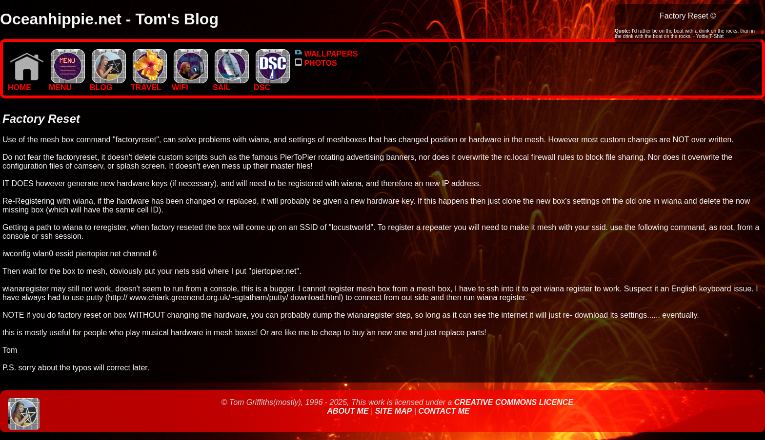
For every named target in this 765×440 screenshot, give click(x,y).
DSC (272, 84)
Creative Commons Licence (513, 402)
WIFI (190, 84)
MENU (67, 84)
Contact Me (443, 411)
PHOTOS (316, 63)
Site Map (393, 411)
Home (26, 84)
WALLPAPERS (326, 54)
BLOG (108, 84)
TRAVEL (149, 84)
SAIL (231, 84)
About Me (349, 411)
